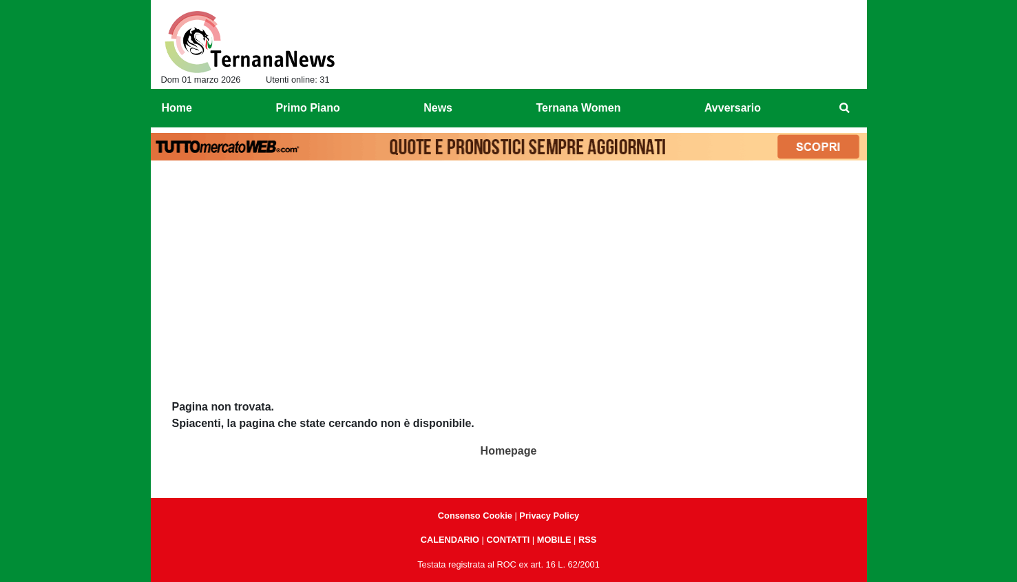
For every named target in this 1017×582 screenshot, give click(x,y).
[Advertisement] (509, 269)
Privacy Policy (549, 515)
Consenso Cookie (475, 515)
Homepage (509, 451)
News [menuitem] (437, 108)
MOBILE (554, 539)
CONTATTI (508, 539)
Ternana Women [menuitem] (578, 108)
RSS (587, 539)
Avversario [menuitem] (732, 108)
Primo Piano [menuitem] (307, 108)
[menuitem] (844, 108)
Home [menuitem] (177, 108)
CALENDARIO (450, 539)
